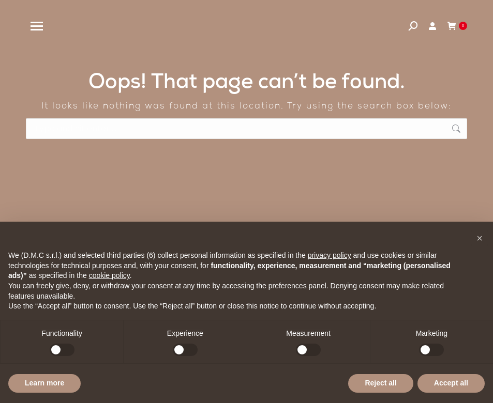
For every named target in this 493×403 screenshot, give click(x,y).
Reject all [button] (380, 383)
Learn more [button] (44, 383)
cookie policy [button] (109, 275)
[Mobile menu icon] (37, 26)
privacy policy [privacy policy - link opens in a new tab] (329, 255)
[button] (479, 238)
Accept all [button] (451, 383)
